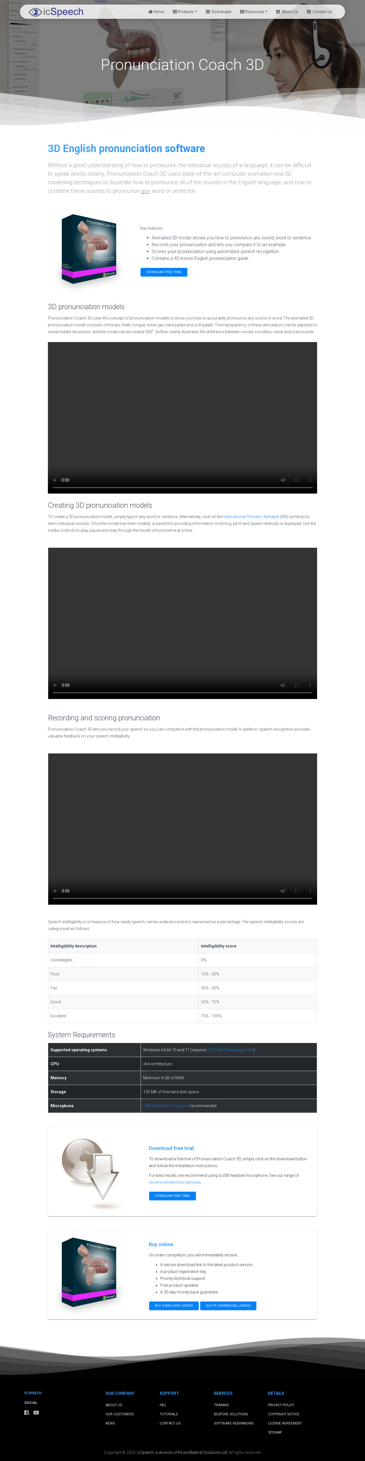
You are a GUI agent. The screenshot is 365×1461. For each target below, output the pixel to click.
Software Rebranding (234, 1423)
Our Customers (120, 1414)
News (110, 1423)
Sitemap (275, 1432)
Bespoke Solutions (231, 1414)
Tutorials (169, 1414)
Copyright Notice (283, 1414)
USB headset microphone (166, 1106)
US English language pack (230, 1050)
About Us (287, 11)
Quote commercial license (228, 1306)
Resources (252, 11)
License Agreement (285, 1423)
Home (156, 11)
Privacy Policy (281, 1405)
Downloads (219, 11)
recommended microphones (175, 1182)
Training (221, 1405)
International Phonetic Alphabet (251, 516)
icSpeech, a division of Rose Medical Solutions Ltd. (182, 1452)
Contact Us (319, 11)
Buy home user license (174, 1306)
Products (183, 11)
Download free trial (164, 272)
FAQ (163, 1405)
